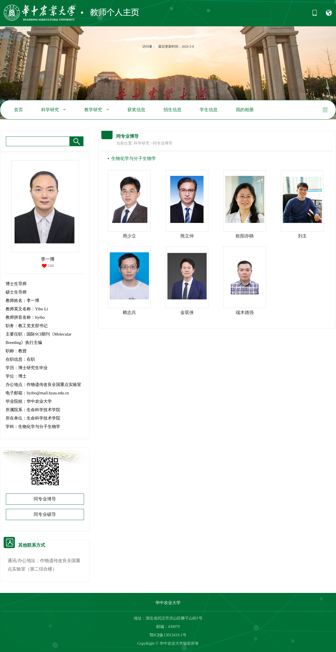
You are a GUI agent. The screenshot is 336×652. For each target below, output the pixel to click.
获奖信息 (136, 109)
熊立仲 (187, 236)
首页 (18, 109)
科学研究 (53, 109)
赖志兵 (129, 312)
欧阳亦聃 (245, 236)
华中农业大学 (168, 602)
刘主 (302, 236)
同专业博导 (45, 499)
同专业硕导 (45, 514)
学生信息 (209, 109)
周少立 (129, 236)
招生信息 (172, 109)
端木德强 (245, 312)
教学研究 (96, 109)
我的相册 (245, 109)
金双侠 (187, 312)
